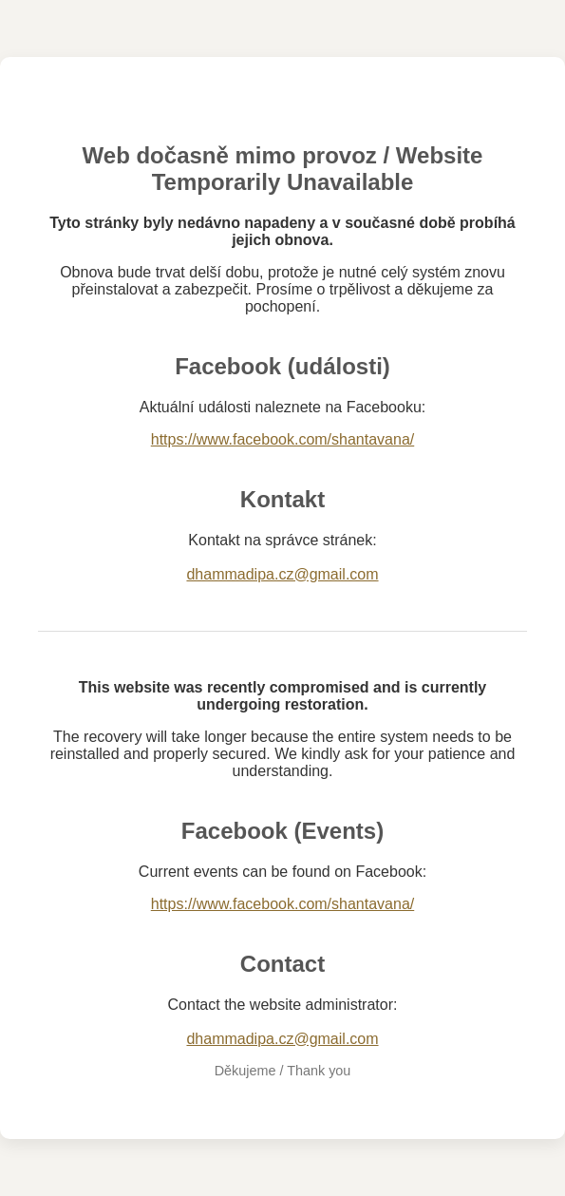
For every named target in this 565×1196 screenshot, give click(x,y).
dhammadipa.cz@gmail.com (282, 574)
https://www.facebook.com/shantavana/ (282, 439)
